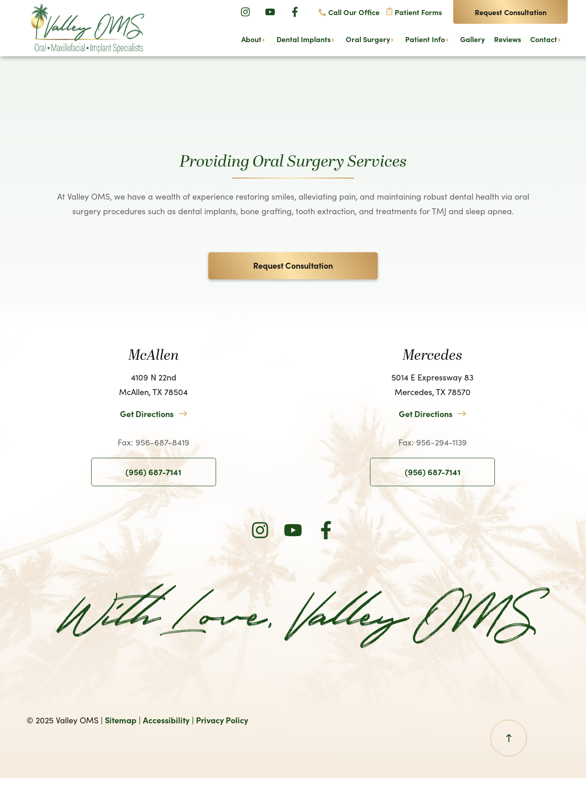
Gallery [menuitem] (472, 39)
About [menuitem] (251, 39)
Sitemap (120, 720)
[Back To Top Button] (508, 738)
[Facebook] (294, 12)
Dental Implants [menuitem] (304, 39)
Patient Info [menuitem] (425, 39)
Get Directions (147, 413)
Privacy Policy (222, 720)
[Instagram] (245, 12)
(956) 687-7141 (153, 471)
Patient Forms (418, 12)
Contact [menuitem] (543, 39)
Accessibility (166, 720)
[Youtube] (270, 12)
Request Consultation (511, 12)
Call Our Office (354, 12)
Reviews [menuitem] (507, 39)
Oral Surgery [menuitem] (368, 39)
